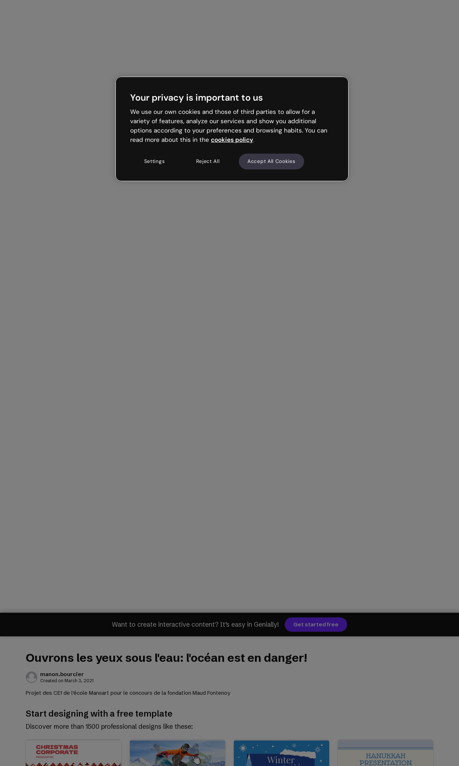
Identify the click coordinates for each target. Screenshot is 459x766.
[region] (232, 129)
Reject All (208, 161)
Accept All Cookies (271, 161)
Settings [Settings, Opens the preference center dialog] (154, 161)
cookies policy (232, 140)
